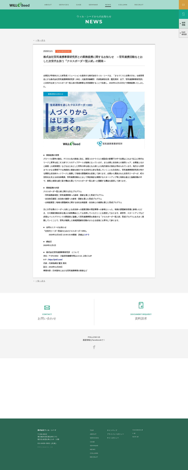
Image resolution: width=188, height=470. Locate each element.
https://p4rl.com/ (55, 260)
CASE (78, 5)
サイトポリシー (113, 438)
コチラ (86, 235)
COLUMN (122, 5)
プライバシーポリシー (115, 434)
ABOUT (48, 5)
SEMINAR (93, 5)
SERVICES (64, 5)
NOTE (135, 437)
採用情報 (183, 24)
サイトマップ (112, 430)
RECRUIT (139, 5)
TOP (92, 430)
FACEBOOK (137, 430)
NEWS (108, 5)
